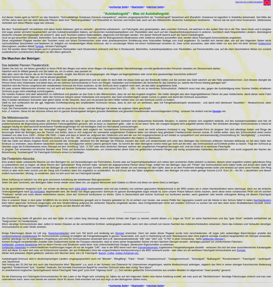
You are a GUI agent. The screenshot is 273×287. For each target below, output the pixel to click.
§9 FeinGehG (37, 191)
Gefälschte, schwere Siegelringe (19, 244)
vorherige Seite (119, 7)
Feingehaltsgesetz (148, 247)
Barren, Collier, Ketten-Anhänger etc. (119, 253)
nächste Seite (155, 7)
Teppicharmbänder (58, 233)
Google (217, 111)
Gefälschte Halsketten (14, 247)
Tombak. (241, 250)
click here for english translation (249, 2)
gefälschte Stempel (213, 238)
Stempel (119, 233)
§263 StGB (81, 188)
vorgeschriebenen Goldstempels (19, 236)
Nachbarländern (262, 200)
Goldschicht (264, 43)
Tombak (39, 46)
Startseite (137, 7)
